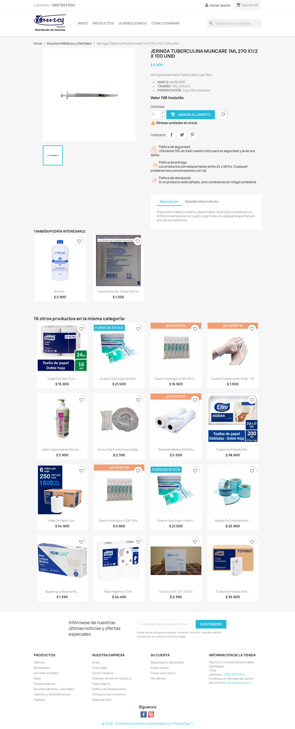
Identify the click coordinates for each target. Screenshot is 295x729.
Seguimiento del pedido (167, 662)
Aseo (37, 678)
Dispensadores (44, 684)
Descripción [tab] (169, 201)
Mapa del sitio (101, 700)
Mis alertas (158, 678)
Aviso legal (99, 668)
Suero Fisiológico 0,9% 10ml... (119, 520)
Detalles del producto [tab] (202, 201)
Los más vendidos (46, 673)
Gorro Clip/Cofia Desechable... (119, 449)
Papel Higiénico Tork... (119, 591)
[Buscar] (234, 23)
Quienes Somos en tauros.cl (112, 678)
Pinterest (192, 135)
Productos (103, 23)
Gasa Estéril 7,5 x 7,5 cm (176, 591)
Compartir (171, 135)
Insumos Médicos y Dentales (54, 689)
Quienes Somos (133, 23)
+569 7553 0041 (63, 5)
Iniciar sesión (160, 668)
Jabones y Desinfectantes (52, 694)
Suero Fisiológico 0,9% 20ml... (175, 379)
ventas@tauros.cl (239, 683)
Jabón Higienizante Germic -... (62, 449)
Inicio (83, 23)
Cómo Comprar (165, 23)
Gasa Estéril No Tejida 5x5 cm (118, 291)
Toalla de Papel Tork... (62, 379)
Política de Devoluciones (109, 689)
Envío (96, 662)
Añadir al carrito (191, 114)
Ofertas (39, 662)
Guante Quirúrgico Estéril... (119, 379)
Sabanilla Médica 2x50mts (176, 449)
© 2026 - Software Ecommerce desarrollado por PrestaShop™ (147, 723)
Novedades (42, 668)
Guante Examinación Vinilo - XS (232, 379)
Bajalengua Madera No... (62, 591)
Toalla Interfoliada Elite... (233, 449)
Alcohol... (60, 291)
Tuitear (182, 135)
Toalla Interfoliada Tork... (233, 591)
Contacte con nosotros (108, 694)
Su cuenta (160, 655)
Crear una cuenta (163, 673)
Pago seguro (101, 684)
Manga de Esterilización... (233, 520)
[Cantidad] (155, 114)
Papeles (39, 700)
